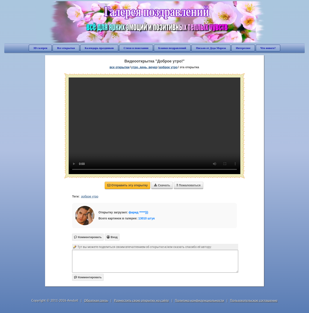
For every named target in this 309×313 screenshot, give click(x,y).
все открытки (119, 67)
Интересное (243, 48)
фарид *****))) (138, 212)
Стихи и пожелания (136, 48)
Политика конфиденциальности (199, 300)
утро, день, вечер (144, 67)
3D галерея (40, 48)
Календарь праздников (99, 48)
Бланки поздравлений (172, 48)
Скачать (162, 185)
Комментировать (88, 277)
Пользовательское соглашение (253, 300)
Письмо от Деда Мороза (211, 48)
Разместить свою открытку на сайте (141, 300)
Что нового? (268, 48)
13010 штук (146, 218)
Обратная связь (96, 300)
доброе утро (168, 67)
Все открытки (66, 48)
